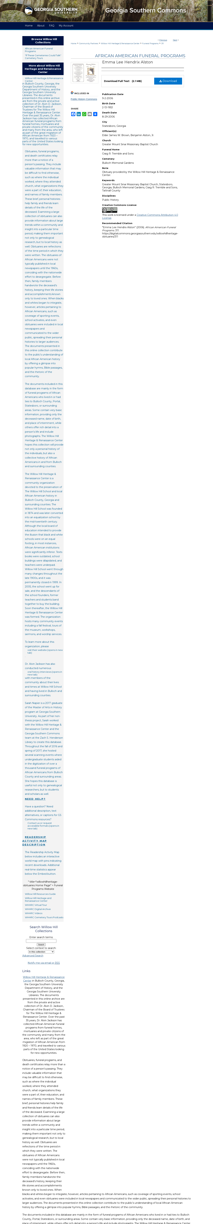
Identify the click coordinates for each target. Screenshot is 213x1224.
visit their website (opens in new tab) (45, 651)
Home (73, 43)
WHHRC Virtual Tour (36, 905)
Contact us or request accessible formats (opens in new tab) (43, 826)
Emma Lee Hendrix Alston (127, 62)
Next (175, 40)
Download (168, 81)
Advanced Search (32, 955)
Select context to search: (41, 948)
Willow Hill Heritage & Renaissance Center (120, 43)
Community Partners (88, 43)
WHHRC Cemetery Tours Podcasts (44, 917)
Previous (163, 40)
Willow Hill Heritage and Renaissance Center (38, 899)
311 (162, 43)
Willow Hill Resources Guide (40, 894)
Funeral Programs (150, 43)
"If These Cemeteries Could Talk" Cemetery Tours (43, 56)
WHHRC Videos (33, 913)
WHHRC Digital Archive (38, 909)
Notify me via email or (44, 963)
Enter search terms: (41, 937)
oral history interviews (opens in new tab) (45, 673)
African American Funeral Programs (140, 55)
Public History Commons (84, 99)
